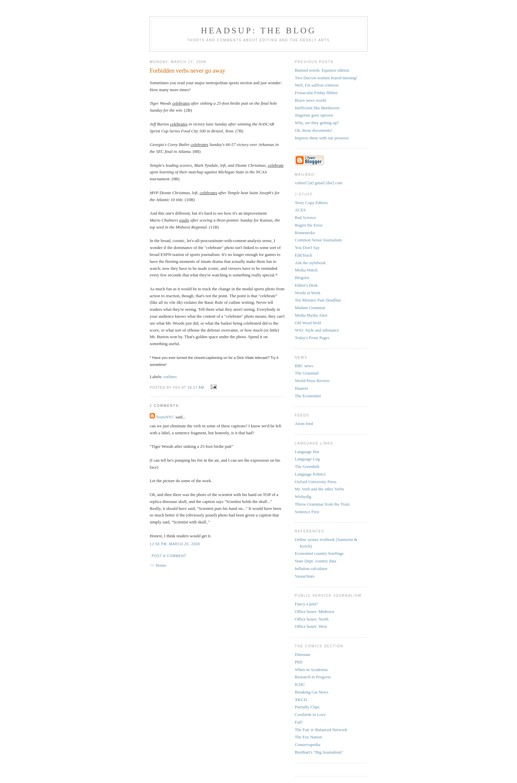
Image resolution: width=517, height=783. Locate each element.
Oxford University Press (315, 481)
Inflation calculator (311, 568)
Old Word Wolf (308, 322)
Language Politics (310, 474)
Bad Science (305, 217)
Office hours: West (311, 626)
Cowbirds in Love (310, 714)
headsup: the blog (258, 30)
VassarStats (304, 576)
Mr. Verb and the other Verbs (319, 488)
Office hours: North (311, 619)
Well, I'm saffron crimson (316, 85)
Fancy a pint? (306, 603)
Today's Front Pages (312, 337)
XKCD (301, 699)
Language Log (307, 458)
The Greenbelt (307, 466)
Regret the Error (308, 225)
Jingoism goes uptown (314, 115)
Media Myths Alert (311, 315)
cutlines (170, 376)
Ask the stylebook (310, 262)
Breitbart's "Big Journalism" (319, 752)
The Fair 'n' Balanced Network (321, 729)
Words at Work (307, 292)
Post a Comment (169, 556)
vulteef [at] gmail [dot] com (318, 182)
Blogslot (302, 277)
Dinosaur (303, 654)
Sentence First (307, 511)
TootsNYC (165, 416)
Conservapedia (307, 744)
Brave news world (310, 100)
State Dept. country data (315, 560)
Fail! (299, 722)
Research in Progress (313, 676)
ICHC (300, 684)
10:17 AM (196, 387)
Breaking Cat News (311, 692)
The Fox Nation (308, 736)
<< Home (158, 565)
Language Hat (307, 451)
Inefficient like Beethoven (317, 107)
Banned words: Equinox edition (322, 70)
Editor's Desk (306, 285)
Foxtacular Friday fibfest (316, 92)
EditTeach (303, 255)
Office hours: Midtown (314, 611)
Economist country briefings (319, 553)
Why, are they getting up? (317, 122)
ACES (300, 209)
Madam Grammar (310, 307)
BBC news (304, 365)
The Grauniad (307, 373)
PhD (298, 661)
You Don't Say (307, 247)
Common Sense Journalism (318, 239)
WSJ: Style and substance (317, 330)
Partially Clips (307, 706)
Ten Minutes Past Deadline (318, 300)
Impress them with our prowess (322, 137)
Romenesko (305, 232)
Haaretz (301, 388)
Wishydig (303, 496)
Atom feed (304, 423)
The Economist (308, 395)
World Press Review (312, 380)
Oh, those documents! (313, 130)
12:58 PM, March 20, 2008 (175, 544)
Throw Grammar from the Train (322, 504)
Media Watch (306, 269)
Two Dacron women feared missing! (326, 77)
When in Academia (311, 669)
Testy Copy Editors (311, 202)
